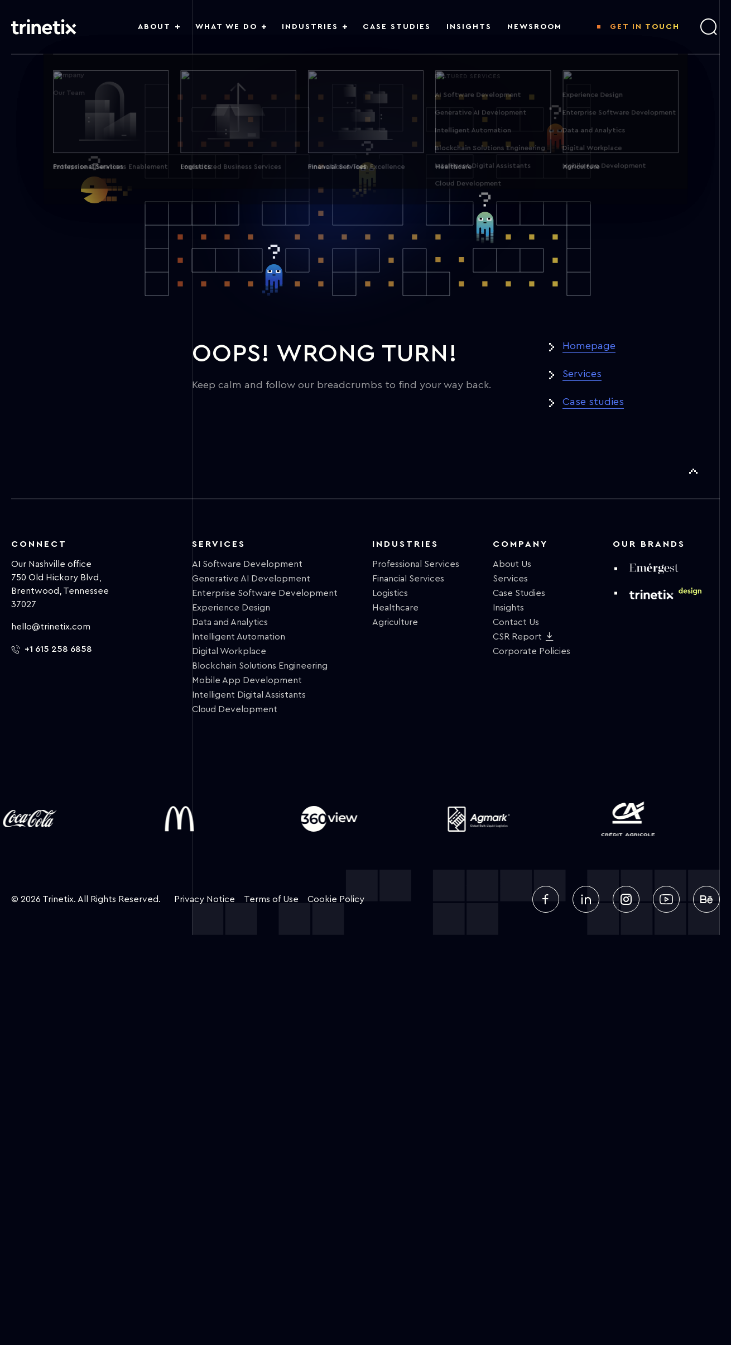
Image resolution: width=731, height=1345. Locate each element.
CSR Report (517, 636)
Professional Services (415, 564)
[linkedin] (586, 899)
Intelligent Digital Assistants (249, 694)
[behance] (706, 899)
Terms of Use (271, 899)
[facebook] (545, 899)
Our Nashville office (51, 564)
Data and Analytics (230, 622)
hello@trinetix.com (50, 626)
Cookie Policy (335, 899)
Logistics (390, 593)
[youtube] (666, 899)
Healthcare (395, 607)
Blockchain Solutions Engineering (260, 665)
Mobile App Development (247, 680)
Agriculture (395, 622)
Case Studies (519, 593)
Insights (508, 607)
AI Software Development (247, 564)
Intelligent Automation (238, 636)
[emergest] (654, 568)
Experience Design (231, 607)
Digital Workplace (229, 651)
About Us (512, 564)
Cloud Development (234, 709)
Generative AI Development (251, 578)
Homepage (588, 346)
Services (582, 374)
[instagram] (626, 899)
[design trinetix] (665, 593)
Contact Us (516, 622)
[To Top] (693, 471)
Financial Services (408, 578)
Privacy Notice (204, 899)
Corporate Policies (531, 651)
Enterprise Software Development (265, 593)
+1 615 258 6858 (51, 649)
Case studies (593, 402)
